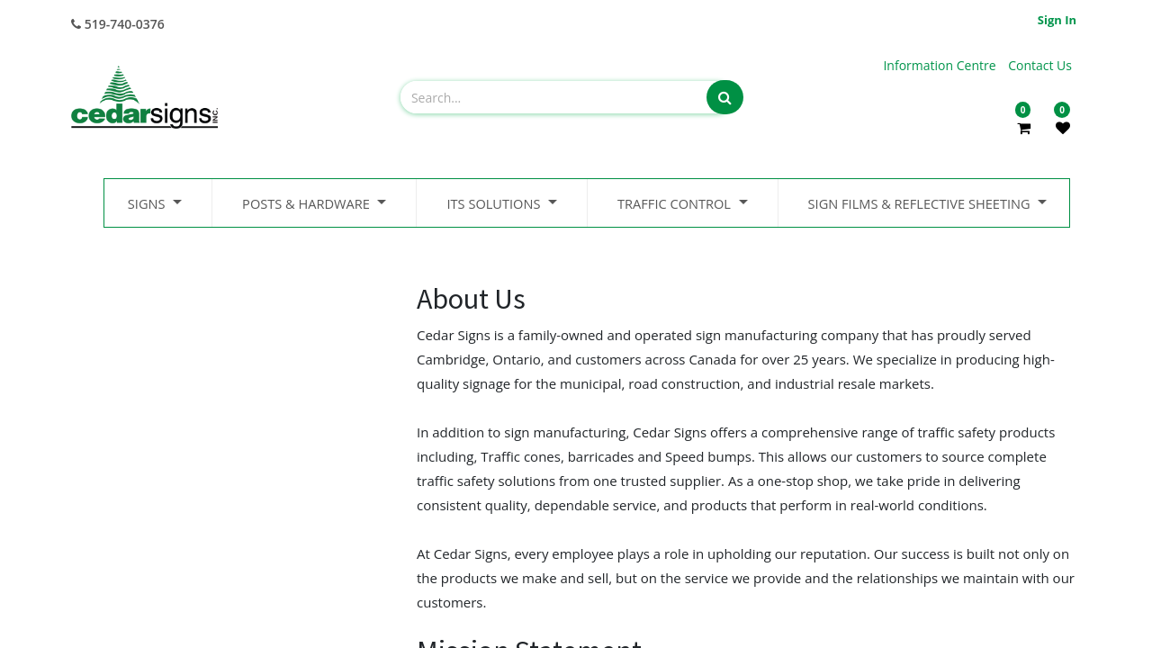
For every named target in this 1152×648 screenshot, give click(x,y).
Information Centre (941, 65)
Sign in (1057, 20)
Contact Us (1040, 65)
